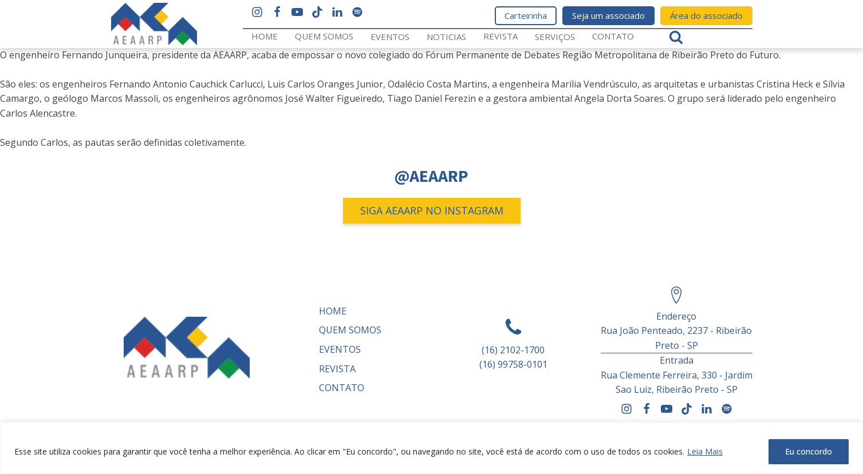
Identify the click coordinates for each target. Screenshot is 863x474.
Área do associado (706, 15)
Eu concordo (808, 451)
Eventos (390, 36)
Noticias (446, 36)
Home (264, 36)
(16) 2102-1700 (513, 350)
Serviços (555, 36)
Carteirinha (526, 15)
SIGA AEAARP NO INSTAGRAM (431, 210)
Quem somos (324, 36)
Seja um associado (608, 15)
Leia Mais (705, 451)
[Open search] (676, 37)
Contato (613, 36)
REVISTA (500, 36)
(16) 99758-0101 (513, 364)
